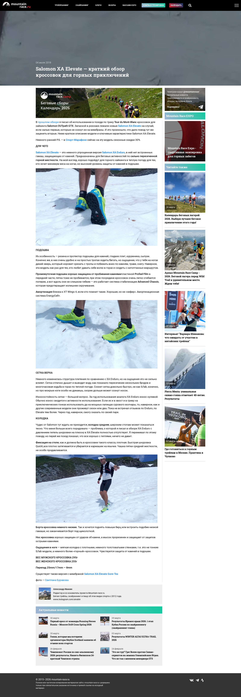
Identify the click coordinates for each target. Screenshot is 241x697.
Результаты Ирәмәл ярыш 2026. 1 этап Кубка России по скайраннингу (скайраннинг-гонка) (132, 624)
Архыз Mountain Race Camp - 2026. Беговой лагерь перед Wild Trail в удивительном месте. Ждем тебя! (184, 278)
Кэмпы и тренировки (153, 5)
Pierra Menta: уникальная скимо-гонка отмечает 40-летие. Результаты (185, 395)
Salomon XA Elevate (129, 125)
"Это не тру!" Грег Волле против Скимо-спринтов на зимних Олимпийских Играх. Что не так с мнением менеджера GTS (135, 655)
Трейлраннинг (62, 5)
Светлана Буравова (56, 580)
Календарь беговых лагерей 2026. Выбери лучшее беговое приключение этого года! (183, 219)
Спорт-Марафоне (76, 139)
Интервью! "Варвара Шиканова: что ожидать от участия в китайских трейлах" (184, 337)
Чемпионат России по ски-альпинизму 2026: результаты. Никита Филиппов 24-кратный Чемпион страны (72, 655)
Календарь (176, 5)
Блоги (98, 5)
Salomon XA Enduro (113, 152)
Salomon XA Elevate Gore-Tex (101, 573)
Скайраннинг (82, 5)
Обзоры (112, 5)
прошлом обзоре (48, 122)
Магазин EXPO (129, 5)
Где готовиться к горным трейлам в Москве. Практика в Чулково (184, 452)
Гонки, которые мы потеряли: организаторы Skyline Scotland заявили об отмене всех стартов (73, 640)
